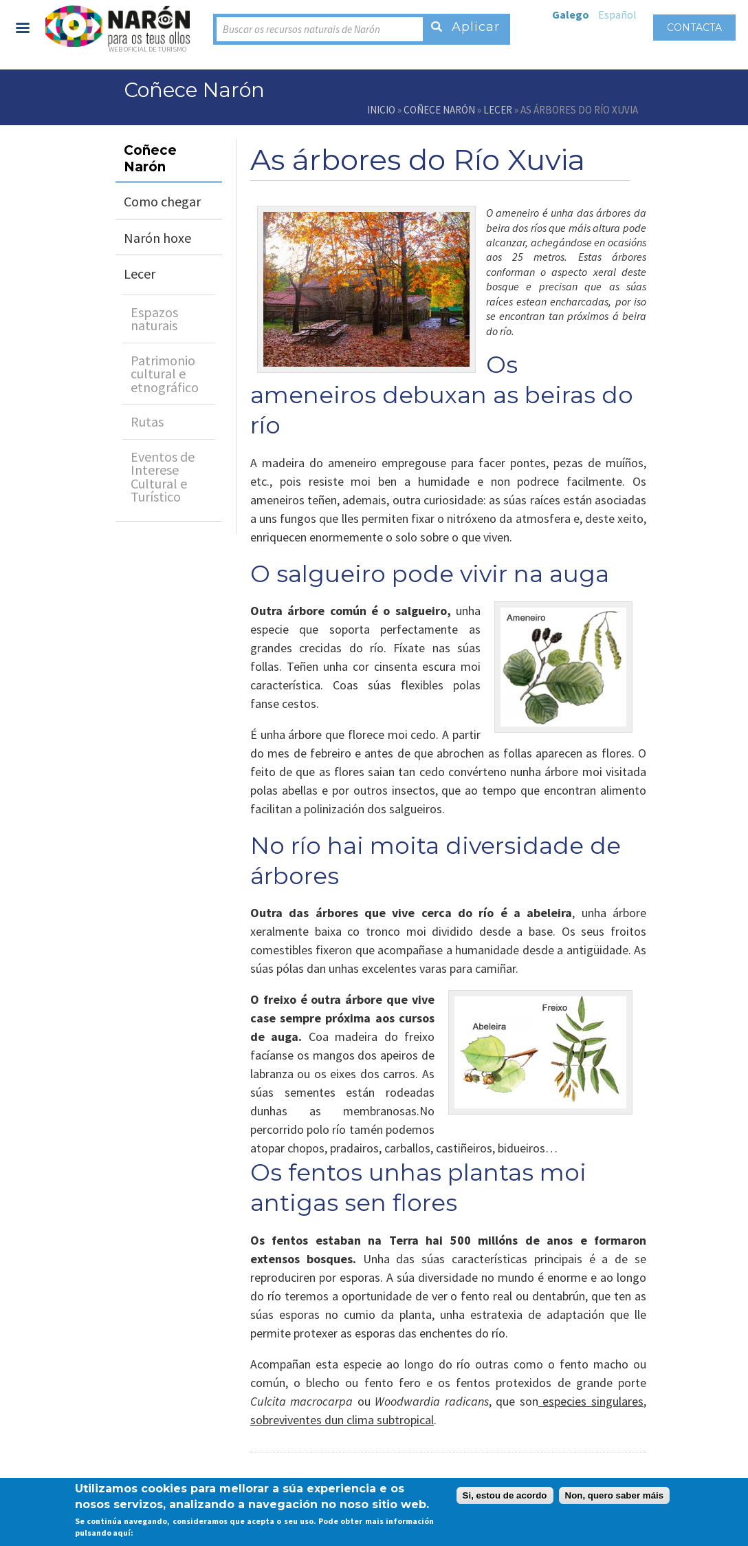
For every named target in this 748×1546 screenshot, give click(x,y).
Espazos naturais (154, 318)
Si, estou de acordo (505, 1495)
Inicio (381, 109)
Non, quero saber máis (614, 1495)
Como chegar (162, 201)
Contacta (694, 27)
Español (617, 14)
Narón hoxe (157, 237)
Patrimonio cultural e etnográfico (165, 374)
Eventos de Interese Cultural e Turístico (163, 477)
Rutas (147, 421)
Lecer (497, 109)
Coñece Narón (439, 109)
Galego (570, 14)
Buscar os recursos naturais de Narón (301, 29)
